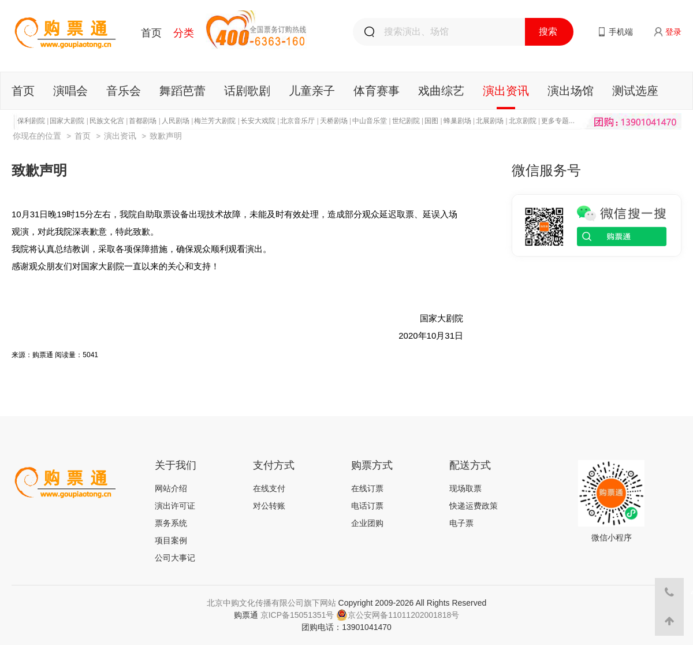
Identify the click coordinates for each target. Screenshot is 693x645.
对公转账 (269, 505)
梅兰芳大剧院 (215, 121)
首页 (151, 33)
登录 (673, 31)
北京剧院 (522, 121)
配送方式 (470, 465)
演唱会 (70, 90)
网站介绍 (171, 488)
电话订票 (367, 505)
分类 (183, 33)
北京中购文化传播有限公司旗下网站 (271, 602)
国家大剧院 (67, 121)
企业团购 (367, 523)
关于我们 (175, 465)
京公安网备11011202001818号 (397, 615)
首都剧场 (143, 121)
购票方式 (372, 465)
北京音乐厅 (297, 121)
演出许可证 (175, 505)
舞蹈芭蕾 (182, 90)
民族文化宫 (107, 121)
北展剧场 (490, 121)
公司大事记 (175, 557)
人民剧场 (175, 121)
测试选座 (635, 90)
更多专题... (558, 121)
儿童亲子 (312, 90)
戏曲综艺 (441, 90)
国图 (431, 121)
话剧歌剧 (247, 90)
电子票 (461, 523)
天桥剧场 (334, 121)
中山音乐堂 (369, 121)
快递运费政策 (473, 505)
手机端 (621, 31)
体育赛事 (376, 90)
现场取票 (465, 488)
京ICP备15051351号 (297, 615)
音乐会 (123, 90)
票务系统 (171, 523)
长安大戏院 (258, 121)
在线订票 (367, 488)
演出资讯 (506, 90)
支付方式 (274, 465)
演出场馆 (570, 90)
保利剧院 (31, 121)
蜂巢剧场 (457, 121)
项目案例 (171, 540)
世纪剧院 (406, 121)
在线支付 (269, 488)
